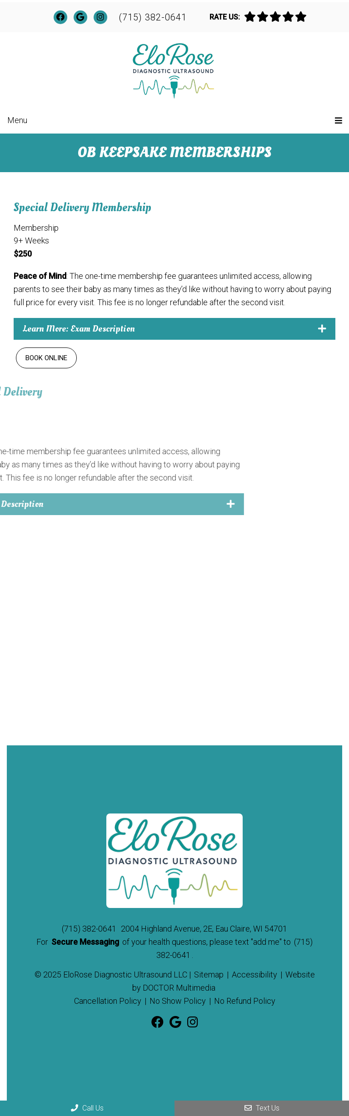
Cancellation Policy (107, 1001)
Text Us (261, 1108)
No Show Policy (178, 1001)
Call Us (87, 1108)
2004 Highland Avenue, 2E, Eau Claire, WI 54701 (204, 928)
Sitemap (209, 974)
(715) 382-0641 (153, 17)
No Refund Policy (244, 1001)
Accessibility (254, 974)
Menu (17, 120)
